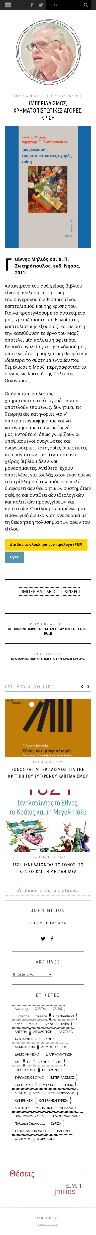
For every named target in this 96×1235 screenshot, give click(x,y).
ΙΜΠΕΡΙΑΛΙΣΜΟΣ (39, 591)
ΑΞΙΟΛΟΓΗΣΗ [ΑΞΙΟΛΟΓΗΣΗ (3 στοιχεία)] (42, 1031)
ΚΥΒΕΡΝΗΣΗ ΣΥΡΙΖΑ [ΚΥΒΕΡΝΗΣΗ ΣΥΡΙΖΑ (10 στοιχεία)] (53, 1100)
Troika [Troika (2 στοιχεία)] (64, 1024)
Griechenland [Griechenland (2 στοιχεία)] (63, 1016)
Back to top (48, 1224)
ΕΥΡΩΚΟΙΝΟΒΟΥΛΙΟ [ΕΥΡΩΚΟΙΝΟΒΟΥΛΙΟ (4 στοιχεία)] (29, 1077)
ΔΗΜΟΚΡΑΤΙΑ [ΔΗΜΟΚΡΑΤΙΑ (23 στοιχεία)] (25, 1047)
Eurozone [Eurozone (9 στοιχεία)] (22, 1016)
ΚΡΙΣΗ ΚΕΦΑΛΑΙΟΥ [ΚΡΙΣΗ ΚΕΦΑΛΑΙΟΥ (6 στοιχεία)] (61, 1092)
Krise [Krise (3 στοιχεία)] (18, 1024)
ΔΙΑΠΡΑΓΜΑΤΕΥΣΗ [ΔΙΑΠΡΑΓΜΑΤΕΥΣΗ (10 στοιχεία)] (59, 1054)
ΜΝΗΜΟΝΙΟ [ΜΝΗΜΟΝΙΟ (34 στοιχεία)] (45, 1108)
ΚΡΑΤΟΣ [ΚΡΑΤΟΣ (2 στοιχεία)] (21, 1092)
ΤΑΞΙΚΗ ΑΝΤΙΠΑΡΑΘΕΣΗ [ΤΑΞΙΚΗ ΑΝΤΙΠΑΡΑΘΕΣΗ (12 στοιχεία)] (32, 1131)
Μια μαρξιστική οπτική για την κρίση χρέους (48, 656)
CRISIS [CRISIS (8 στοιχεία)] (57, 1008)
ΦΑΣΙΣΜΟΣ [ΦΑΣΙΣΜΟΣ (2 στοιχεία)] (23, 1138)
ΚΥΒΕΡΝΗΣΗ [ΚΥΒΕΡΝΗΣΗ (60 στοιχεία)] (24, 1100)
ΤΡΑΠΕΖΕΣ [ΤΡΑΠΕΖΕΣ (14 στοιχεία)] (63, 1131)
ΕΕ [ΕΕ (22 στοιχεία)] (29, 1062)
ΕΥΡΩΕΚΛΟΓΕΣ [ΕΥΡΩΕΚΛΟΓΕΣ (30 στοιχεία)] (25, 1070)
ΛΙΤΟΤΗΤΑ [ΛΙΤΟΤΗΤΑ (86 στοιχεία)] (22, 1108)
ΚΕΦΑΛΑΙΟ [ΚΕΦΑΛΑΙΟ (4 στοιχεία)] (47, 1085)
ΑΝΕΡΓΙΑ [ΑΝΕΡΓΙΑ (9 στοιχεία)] (21, 1031)
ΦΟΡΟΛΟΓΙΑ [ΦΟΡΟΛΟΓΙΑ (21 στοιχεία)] (46, 1138)
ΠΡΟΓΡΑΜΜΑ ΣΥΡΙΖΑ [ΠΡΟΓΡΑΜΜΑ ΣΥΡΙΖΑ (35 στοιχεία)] (30, 1115)
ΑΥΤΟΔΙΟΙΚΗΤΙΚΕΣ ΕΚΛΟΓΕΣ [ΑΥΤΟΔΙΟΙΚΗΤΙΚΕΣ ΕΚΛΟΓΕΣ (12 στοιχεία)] (35, 1039)
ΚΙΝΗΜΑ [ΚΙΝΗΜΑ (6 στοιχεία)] (67, 1085)
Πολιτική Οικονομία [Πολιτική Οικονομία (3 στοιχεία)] (30, 1123)
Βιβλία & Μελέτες (29, 95)
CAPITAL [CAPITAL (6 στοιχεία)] (40, 1008)
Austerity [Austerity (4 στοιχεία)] (21, 1008)
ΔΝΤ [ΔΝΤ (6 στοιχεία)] (18, 1062)
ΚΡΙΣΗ (70, 591)
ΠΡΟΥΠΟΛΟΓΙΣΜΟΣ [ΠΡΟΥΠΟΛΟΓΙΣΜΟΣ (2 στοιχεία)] (66, 1115)
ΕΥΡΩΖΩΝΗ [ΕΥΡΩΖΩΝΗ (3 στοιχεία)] (50, 1070)
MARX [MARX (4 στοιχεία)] (33, 1024)
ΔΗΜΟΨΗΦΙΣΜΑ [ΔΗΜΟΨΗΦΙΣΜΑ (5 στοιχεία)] (27, 1054)
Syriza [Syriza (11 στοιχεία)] (48, 1024)
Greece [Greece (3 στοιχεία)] (41, 1016)
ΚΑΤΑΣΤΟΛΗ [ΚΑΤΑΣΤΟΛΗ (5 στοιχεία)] (24, 1085)
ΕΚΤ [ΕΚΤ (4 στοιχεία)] (59, 1062)
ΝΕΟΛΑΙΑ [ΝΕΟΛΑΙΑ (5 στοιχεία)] (66, 1108)
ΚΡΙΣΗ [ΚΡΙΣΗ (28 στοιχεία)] (37, 1092)
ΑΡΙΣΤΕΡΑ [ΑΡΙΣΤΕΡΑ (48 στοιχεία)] (66, 1031)
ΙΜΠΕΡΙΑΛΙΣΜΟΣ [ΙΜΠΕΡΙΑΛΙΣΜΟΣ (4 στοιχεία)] (62, 1077)
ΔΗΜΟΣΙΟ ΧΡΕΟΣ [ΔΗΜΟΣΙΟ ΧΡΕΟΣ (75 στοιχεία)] (54, 1047)
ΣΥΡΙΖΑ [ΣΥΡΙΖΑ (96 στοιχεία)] (56, 1123)
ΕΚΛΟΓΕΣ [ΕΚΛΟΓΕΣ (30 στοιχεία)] (43, 1062)
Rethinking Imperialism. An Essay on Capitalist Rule (48, 629)
